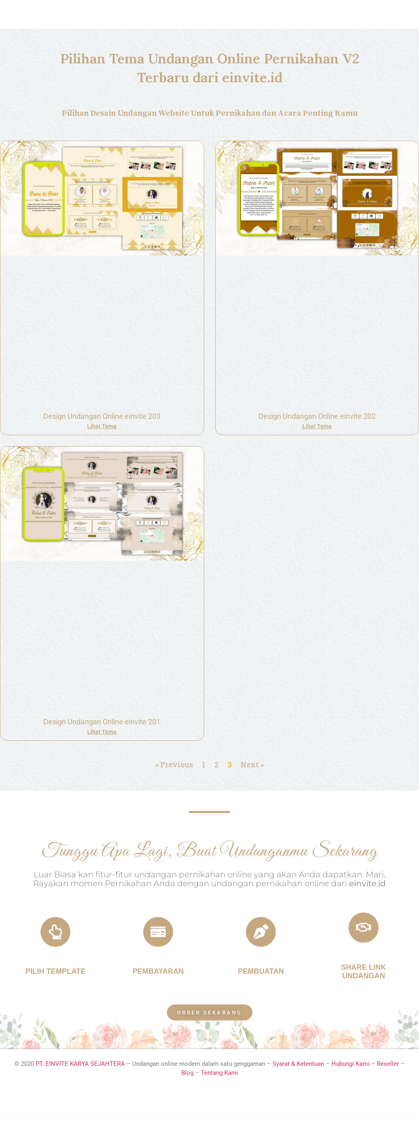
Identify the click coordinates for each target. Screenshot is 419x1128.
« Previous (174, 764)
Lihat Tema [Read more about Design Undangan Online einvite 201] (102, 731)
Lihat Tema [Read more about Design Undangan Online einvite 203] (102, 426)
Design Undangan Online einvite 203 (101, 416)
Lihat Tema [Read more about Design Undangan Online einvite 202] (317, 426)
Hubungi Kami (350, 1075)
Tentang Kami (219, 1084)
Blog (187, 1084)
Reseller (388, 1075)
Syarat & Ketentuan (299, 1075)
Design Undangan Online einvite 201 (101, 721)
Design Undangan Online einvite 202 (317, 416)
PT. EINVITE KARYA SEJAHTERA (80, 1075)
